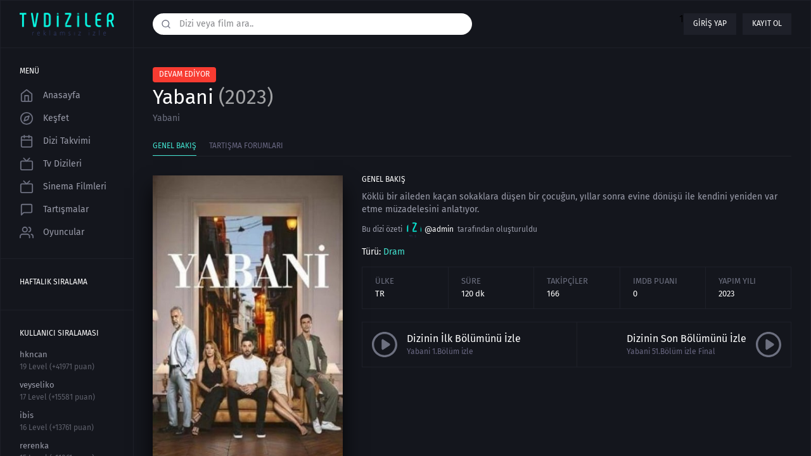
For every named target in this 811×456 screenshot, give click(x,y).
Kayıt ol (767, 23)
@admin (430, 230)
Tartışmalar (54, 210)
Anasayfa (50, 96)
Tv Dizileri (51, 164)
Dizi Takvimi (55, 141)
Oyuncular (52, 232)
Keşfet (44, 118)
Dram (394, 251)
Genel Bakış (174, 145)
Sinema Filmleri (63, 187)
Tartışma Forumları (246, 145)
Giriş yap (710, 23)
